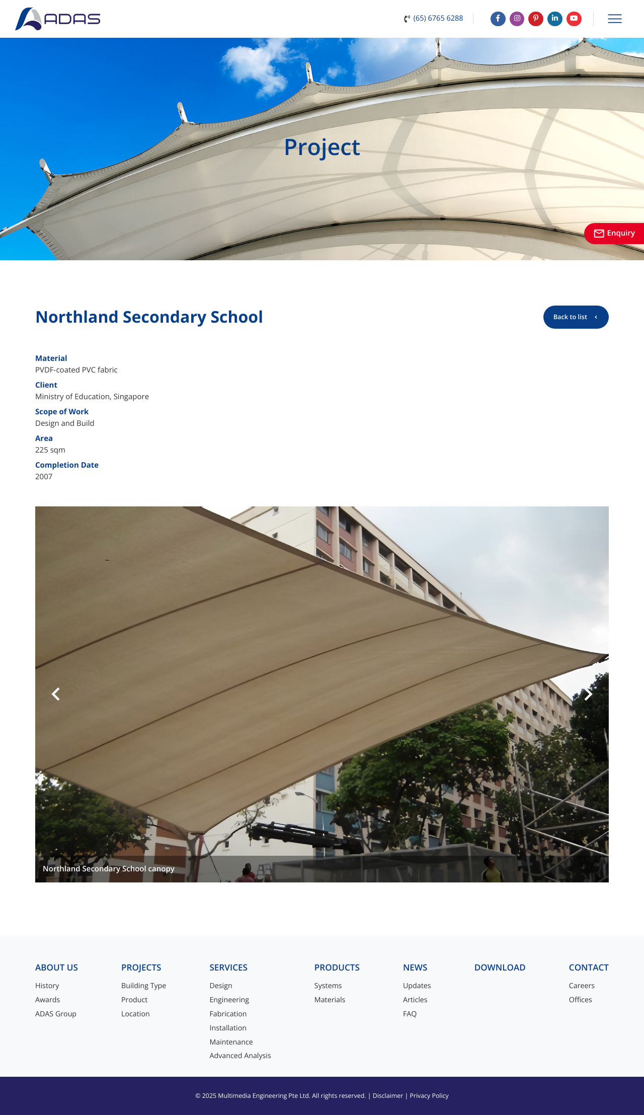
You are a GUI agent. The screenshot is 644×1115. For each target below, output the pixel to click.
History (47, 986)
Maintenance (231, 1042)
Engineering (229, 1000)
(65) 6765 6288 (431, 17)
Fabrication (228, 1014)
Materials (330, 1000)
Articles (415, 1000)
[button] (56, 695)
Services (228, 968)
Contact (589, 968)
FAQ (410, 1014)
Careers (582, 986)
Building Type (143, 986)
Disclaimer (388, 1095)
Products (337, 968)
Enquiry (614, 233)
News (415, 968)
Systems (328, 986)
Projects (141, 968)
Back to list (570, 316)
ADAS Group (55, 1014)
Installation (228, 1028)
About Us (56, 968)
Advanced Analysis (240, 1056)
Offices (580, 1000)
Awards (47, 1000)
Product (134, 1000)
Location (135, 1014)
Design (220, 986)
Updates (417, 986)
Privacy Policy (429, 1095)
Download (500, 968)
